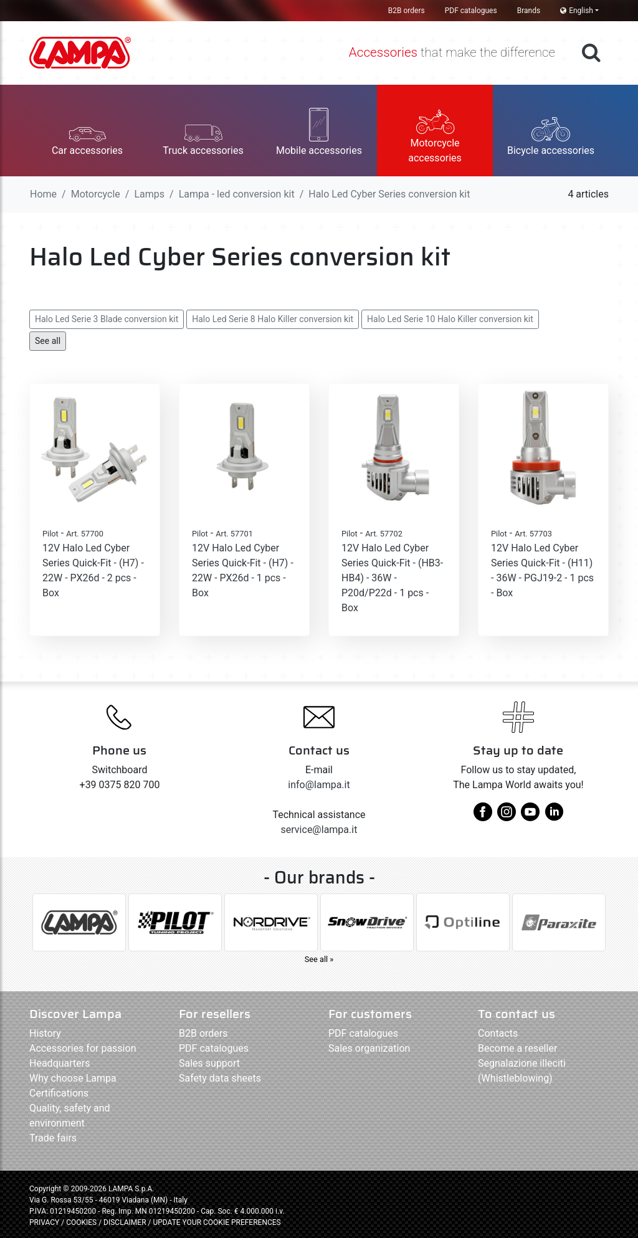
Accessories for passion (82, 1048)
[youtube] (530, 816)
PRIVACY (44, 1222)
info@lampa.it (319, 785)
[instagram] (506, 816)
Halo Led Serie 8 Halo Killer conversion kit (272, 319)
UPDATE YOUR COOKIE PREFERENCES (216, 1222)
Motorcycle (95, 194)
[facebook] (483, 816)
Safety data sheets (220, 1078)
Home (43, 194)
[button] (87, 130)
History (45, 1033)
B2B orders (406, 10)
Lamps (149, 194)
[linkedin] (554, 816)
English (576, 10)
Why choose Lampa (73, 1078)
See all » (319, 959)
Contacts (498, 1033)
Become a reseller (517, 1048)
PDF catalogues (471, 10)
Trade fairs (53, 1138)
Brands (528, 10)
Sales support (209, 1063)
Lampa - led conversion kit (237, 194)
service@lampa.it (319, 830)
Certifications (58, 1093)
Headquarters (59, 1063)
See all (47, 341)
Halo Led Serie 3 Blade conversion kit (106, 319)
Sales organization (369, 1048)
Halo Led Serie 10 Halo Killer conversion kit (450, 319)
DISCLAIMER (125, 1222)
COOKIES (81, 1222)
